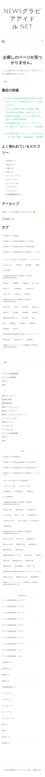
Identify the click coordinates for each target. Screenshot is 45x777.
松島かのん (6, 307)
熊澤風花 (16, 312)
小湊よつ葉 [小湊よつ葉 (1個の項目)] (22, 520)
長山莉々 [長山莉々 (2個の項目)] (30, 566)
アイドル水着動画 (9, 377)
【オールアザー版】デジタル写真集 (14, 259)
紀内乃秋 (25, 318)
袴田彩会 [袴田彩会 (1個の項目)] (29, 561)
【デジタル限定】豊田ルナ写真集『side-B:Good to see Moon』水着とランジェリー (24, 110)
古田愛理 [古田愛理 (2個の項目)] (31, 510)
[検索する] (14, 81)
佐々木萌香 (6, 270)
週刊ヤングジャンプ (10, 407)
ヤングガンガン (8, 429)
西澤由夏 (6, 329)
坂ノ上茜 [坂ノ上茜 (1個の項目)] (7, 515)
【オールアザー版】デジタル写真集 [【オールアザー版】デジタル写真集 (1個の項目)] (15, 480)
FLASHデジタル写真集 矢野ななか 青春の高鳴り (19, 246)
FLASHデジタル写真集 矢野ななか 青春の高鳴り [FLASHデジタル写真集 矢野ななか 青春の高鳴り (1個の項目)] (20, 467)
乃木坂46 (5, 662)
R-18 (3, 385)
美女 (4, 323)
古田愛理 (25, 283)
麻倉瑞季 (30, 339)
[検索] (20, 82)
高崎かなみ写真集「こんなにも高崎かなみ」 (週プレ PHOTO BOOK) (24, 118)
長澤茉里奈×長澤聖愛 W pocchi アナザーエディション (21, 334)
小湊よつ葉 (6, 294)
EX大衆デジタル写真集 (10, 236)
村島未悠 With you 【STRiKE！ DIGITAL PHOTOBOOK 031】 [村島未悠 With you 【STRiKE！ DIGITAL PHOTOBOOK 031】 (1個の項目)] (17, 532)
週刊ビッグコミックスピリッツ (14, 414)
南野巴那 (16, 283)
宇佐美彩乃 (17, 289)
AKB (3, 681)
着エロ (4, 381)
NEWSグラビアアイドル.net (22, 18)
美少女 (9, 164)
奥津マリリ (6, 289)
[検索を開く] (42, 41)
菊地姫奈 (13, 323)
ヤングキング (7, 426)
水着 (8, 168)
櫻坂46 (4, 675)
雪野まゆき (6, 339)
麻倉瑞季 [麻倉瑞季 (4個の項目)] (35, 577)
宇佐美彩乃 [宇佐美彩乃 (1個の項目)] (32, 515)
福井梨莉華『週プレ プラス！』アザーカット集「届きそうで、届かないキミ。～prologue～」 (24, 126)
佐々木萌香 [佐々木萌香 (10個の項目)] (8, 497)
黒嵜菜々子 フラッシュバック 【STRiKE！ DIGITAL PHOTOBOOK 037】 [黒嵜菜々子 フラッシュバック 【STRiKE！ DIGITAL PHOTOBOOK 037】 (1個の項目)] (20, 583)
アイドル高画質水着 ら (10, 650)
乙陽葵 (37, 265)
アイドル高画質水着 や (10, 644)
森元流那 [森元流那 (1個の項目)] (30, 539)
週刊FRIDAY (7, 403)
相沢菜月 (35, 312)
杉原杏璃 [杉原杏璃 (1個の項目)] (7, 526)
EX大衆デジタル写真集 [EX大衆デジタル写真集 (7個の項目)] (11, 457)
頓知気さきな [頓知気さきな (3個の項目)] (21, 577)
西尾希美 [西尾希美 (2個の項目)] (7, 566)
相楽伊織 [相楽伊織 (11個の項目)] (7, 550)
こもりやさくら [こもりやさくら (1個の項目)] (9, 486)
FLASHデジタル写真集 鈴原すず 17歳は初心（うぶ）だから (21, 253)
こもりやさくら (35, 259)
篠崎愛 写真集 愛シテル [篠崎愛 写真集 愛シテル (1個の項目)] (11, 555)
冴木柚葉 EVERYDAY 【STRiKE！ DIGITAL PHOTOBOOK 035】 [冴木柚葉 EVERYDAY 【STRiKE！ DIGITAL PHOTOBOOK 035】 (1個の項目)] (17, 503)
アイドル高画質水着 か (10, 606)
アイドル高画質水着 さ (10, 613)
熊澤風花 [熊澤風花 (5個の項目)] (33, 544)
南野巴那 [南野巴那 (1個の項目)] (20, 510)
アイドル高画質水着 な (10, 625)
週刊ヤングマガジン (10, 411)
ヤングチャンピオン (10, 418)
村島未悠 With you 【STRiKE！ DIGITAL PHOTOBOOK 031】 (17, 300)
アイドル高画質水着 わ (10, 656)
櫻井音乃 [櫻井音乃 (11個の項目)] (20, 544)
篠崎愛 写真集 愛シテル (10, 318)
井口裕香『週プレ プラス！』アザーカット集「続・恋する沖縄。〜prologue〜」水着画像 (24, 135)
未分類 (9, 161)
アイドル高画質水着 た (10, 619)
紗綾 (33, 318)
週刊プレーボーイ (9, 396)
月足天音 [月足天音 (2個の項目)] (35, 520)
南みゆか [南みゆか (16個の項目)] (7, 510)
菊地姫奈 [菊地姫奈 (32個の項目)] (17, 561)
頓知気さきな (18, 339)
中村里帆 (28, 265)
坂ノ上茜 (35, 283)
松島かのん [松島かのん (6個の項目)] (7, 539)
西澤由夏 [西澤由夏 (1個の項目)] (19, 566)
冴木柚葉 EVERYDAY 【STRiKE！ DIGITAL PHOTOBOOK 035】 (17, 277)
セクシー (9, 179)
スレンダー (10, 183)
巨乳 (8, 172)
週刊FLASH (7, 399)
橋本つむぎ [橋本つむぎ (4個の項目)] (7, 544)
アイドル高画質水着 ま (10, 637)
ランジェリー (11, 176)
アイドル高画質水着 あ (10, 600)
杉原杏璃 (27, 294)
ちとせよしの (7, 265)
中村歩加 (18, 265)
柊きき (16, 307)
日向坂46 (5, 669)
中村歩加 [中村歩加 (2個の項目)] (7, 491)
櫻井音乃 (6, 312)
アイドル (9, 191)
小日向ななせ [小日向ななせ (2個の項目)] (8, 520)
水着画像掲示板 (12, 194)
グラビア (9, 187)
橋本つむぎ (35, 307)
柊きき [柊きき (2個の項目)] (19, 539)
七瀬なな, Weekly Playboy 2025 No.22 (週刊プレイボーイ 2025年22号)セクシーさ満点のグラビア (24, 101)
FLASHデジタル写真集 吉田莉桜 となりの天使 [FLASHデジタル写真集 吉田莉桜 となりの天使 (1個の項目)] (19, 462)
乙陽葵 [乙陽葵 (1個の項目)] (30, 491)
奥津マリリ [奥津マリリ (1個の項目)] (19, 515)
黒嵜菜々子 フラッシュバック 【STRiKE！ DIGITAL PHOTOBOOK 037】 (20, 346)
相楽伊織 (25, 312)
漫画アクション (8, 422)
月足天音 (17, 294)
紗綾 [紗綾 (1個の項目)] (38, 555)
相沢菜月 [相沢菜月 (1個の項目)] (19, 550)
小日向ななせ (29, 289)
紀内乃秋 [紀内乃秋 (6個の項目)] (28, 555)
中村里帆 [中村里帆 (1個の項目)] (19, 491)
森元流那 (25, 307)
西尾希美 (32, 323)
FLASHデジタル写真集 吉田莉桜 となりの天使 (18, 241)
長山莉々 (16, 329)
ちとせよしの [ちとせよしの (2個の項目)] (24, 486)
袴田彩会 (22, 323)
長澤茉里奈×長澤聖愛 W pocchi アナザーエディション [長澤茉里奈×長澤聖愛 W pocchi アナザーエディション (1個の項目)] (22, 571)
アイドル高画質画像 (10, 373)
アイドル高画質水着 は (10, 631)
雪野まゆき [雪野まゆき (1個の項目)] (7, 577)
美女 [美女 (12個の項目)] (6, 561)
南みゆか (6, 283)
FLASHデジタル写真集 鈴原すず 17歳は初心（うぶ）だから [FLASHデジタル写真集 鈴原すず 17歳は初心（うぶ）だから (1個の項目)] (21, 474)
